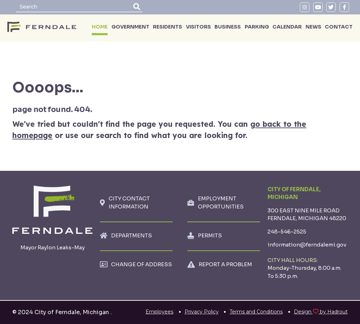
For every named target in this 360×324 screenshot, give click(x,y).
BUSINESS (227, 27)
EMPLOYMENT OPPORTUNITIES (221, 202)
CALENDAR (287, 27)
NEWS (313, 27)
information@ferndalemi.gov (307, 244)
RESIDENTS (167, 27)
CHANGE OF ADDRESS (141, 264)
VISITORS (198, 27)
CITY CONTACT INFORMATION (129, 202)
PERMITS (210, 235)
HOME (100, 27)
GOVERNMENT (130, 27)
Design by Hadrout (321, 312)
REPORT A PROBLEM (225, 264)
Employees (159, 312)
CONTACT (339, 27)
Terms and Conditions (256, 312)
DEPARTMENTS (131, 235)
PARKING (257, 27)
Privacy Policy (202, 312)
